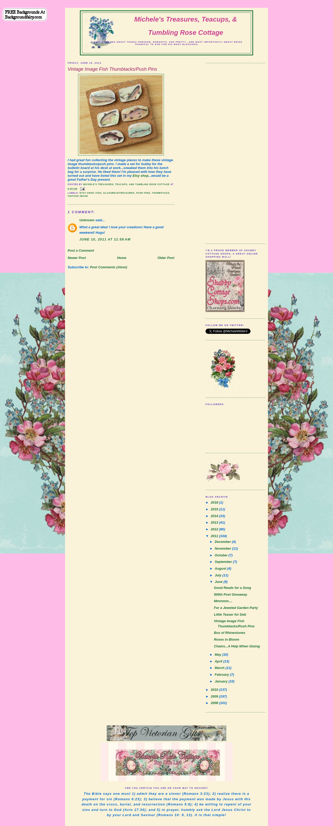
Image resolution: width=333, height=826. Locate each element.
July (218, 575)
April (219, 661)
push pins (143, 193)
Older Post (165, 258)
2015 (215, 509)
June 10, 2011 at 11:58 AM (105, 239)
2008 (215, 703)
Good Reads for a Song (232, 588)
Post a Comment (81, 250)
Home (121, 258)
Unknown (86, 220)
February (222, 675)
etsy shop (87, 193)
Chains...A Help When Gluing (237, 646)
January (221, 681)
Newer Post (77, 258)
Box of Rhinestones (229, 633)
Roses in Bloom (226, 639)
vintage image (78, 196)
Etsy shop (140, 176)
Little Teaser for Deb (230, 614)
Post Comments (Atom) (108, 267)
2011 (215, 536)
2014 (215, 516)
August (221, 568)
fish (98, 193)
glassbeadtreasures (119, 193)
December (223, 542)
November (223, 548)
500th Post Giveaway (230, 594)
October (221, 555)
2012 (215, 529)
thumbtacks (161, 193)
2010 (215, 690)
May (218, 654)
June (219, 582)
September (224, 562)
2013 (215, 522)
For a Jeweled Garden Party (236, 608)
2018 (215, 502)
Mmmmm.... (223, 601)
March (220, 668)
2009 (215, 696)
